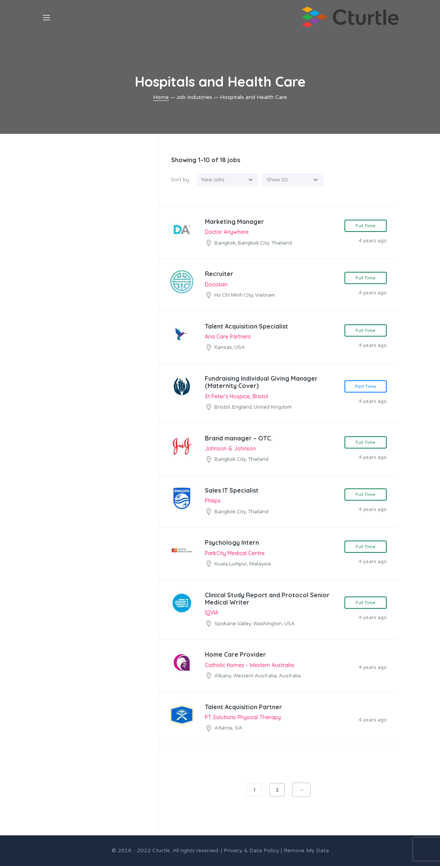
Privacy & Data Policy (251, 850)
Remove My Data (306, 850)
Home (161, 97)
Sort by (180, 179)
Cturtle (161, 850)
